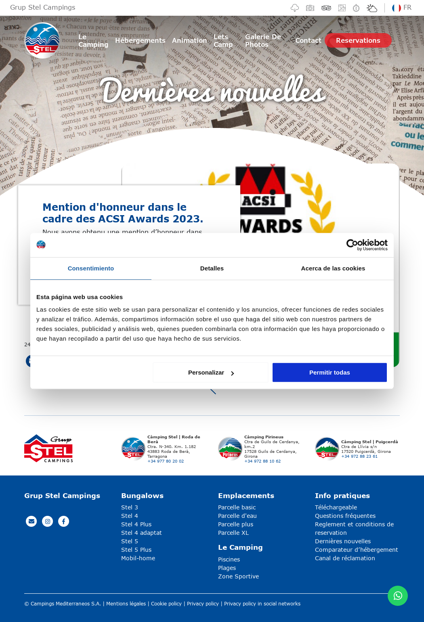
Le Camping (93, 40)
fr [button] (401, 7)
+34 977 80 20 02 (165, 461)
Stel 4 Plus (136, 524)
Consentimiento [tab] (91, 268)
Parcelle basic (237, 507)
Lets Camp (223, 40)
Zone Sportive (238, 576)
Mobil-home (138, 558)
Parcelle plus (235, 524)
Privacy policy (203, 604)
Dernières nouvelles (343, 541)
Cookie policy (166, 604)
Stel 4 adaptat (141, 532)
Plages (227, 567)
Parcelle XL (233, 532)
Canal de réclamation (345, 558)
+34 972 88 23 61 (359, 456)
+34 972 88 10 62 (262, 461)
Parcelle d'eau (237, 515)
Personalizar (211, 372)
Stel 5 (129, 541)
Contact (308, 40)
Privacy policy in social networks (262, 604)
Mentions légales (126, 604)
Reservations (358, 40)
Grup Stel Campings (42, 7)
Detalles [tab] (212, 268)
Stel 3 (129, 507)
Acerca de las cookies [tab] (333, 268)
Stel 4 (129, 515)
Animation (189, 40)
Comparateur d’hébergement (356, 549)
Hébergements (140, 40)
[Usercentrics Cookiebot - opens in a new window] (352, 245)
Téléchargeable (336, 507)
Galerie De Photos (263, 40)
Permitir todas (329, 372)
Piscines (229, 559)
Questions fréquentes (345, 515)
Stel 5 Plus (136, 549)
